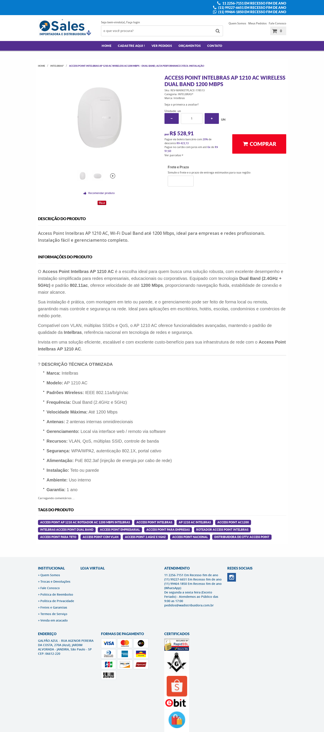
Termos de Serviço (53, 614)
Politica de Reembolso (56, 594)
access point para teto (58, 537)
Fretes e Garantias (53, 607)
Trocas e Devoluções (55, 581)
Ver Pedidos (162, 45)
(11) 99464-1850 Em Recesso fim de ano (252, 12)
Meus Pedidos (257, 23)
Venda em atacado (54, 620)
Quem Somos (237, 23)
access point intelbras (154, 522)
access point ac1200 (233, 522)
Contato (214, 45)
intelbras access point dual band (66, 529)
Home (106, 45)
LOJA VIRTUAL (93, 568)
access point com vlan (101, 537)
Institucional (51, 568)
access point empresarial (120, 529)
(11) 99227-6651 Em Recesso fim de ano (252, 7)
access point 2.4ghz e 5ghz (145, 537)
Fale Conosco (277, 23)
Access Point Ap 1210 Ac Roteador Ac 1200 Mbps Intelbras (85, 522)
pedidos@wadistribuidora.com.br (189, 605)
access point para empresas (168, 529)
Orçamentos (190, 45)
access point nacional (190, 537)
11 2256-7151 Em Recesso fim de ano (254, 3)
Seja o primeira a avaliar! (181, 104)
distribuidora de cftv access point (241, 537)
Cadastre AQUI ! (131, 45)
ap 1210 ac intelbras (195, 522)
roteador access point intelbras (222, 529)
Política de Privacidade (57, 601)
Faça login (133, 22)
